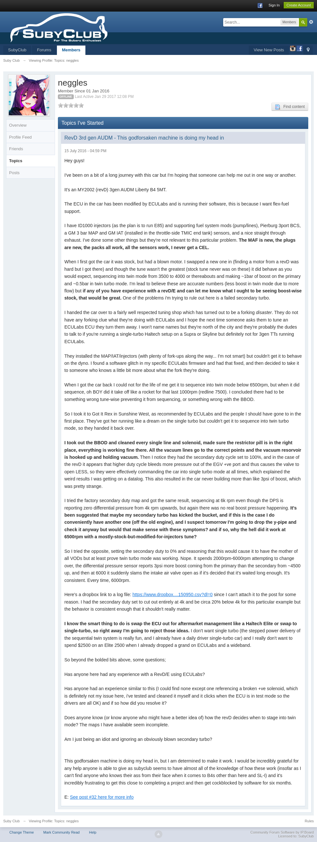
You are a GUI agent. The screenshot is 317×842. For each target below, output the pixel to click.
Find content (290, 107)
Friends (16, 148)
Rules (309, 821)
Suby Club (11, 821)
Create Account (299, 5)
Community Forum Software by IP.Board (282, 832)
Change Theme (21, 832)
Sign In (273, 5)
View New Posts (269, 49)
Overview (18, 125)
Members (71, 49)
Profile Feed (20, 137)
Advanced (311, 22)
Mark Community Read (61, 832)
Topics (15, 160)
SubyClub (17, 49)
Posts (14, 172)
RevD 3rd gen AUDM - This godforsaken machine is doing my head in (144, 138)
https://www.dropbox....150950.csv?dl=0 (172, 594)
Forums (44, 49)
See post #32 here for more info (102, 797)
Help (92, 832)
